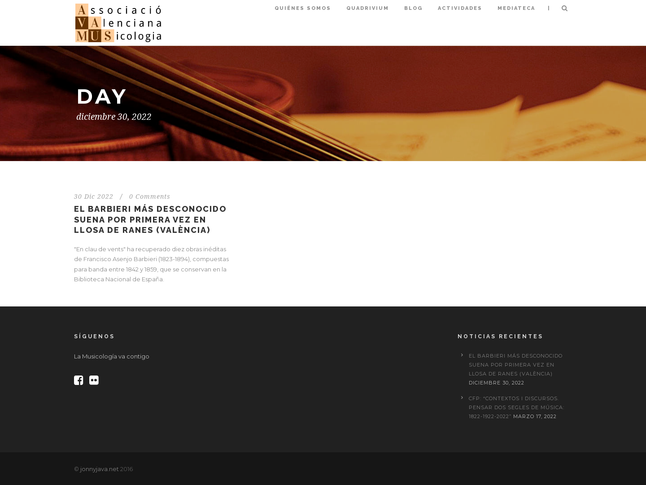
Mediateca (516, 8)
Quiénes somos (303, 8)
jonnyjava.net (99, 468)
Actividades (460, 8)
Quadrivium (367, 8)
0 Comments (149, 196)
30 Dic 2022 (93, 196)
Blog (413, 8)
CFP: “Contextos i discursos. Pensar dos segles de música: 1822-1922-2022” (516, 407)
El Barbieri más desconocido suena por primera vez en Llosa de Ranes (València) (150, 219)
